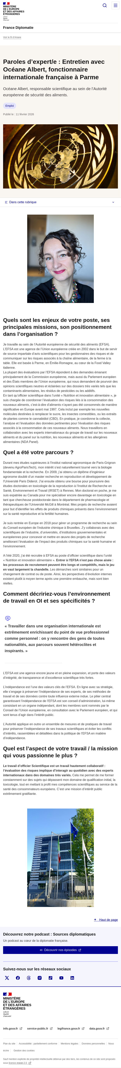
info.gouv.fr (11, 1028)
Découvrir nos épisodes (60, 950)
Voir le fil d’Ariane (12, 37)
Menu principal (115, 5)
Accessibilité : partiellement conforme (38, 1043)
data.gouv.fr (97, 1028)
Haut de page (108, 919)
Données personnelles (93, 1043)
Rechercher (105, 5)
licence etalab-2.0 (18, 1063)
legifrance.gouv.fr (69, 1028)
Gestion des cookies (24, 1050)
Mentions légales (69, 1043)
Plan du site (9, 1043)
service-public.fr (38, 1028)
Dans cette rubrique (23, 202)
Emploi (9, 105)
